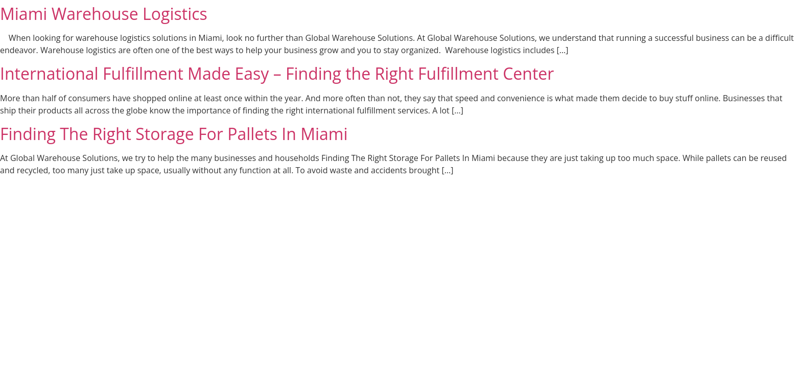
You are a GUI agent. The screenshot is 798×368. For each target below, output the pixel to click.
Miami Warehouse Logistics (103, 14)
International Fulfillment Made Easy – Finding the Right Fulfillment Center (277, 73)
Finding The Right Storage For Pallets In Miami (173, 134)
